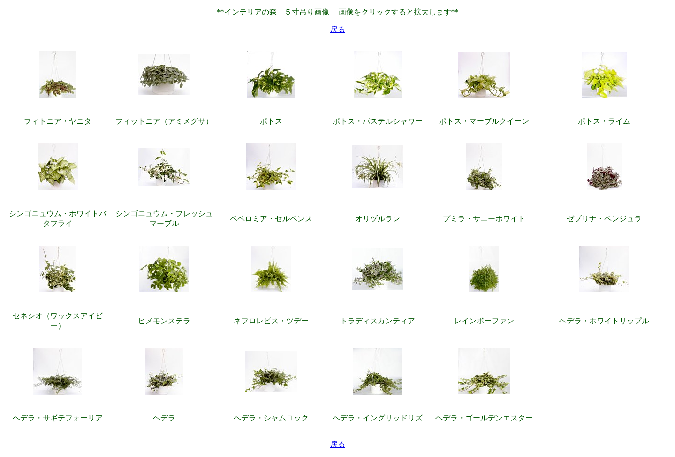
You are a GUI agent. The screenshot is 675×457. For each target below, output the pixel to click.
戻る (337, 29)
